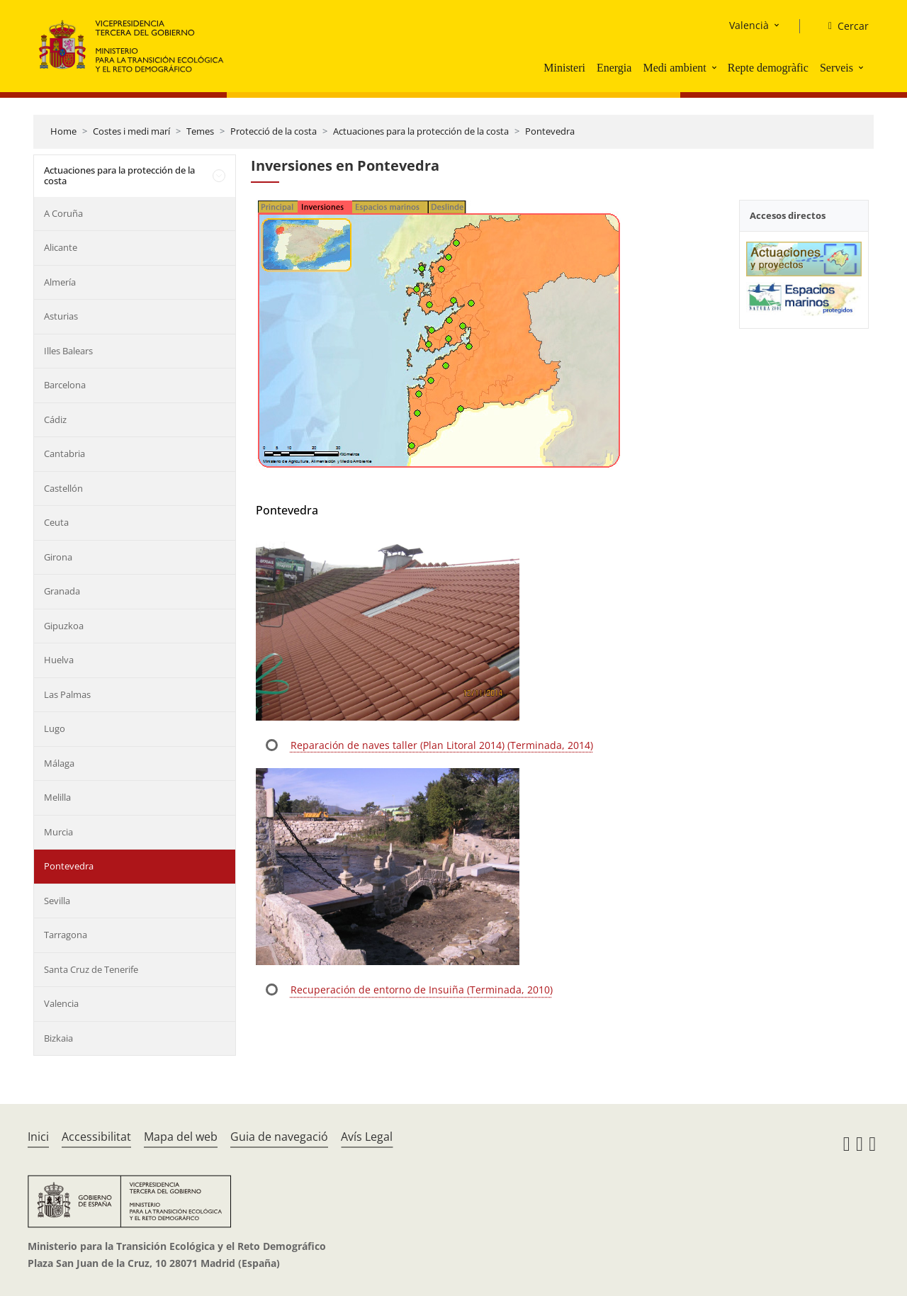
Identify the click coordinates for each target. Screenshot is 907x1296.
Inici (38, 1136)
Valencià (749, 25)
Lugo (54, 728)
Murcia (58, 832)
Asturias (61, 316)
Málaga (59, 763)
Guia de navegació (279, 1136)
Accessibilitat (96, 1136)
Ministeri (564, 68)
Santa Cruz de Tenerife (91, 969)
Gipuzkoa (64, 625)
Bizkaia (58, 1038)
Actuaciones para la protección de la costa (421, 131)
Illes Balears (68, 350)
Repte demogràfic (768, 68)
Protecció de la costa (273, 131)
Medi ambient (674, 68)
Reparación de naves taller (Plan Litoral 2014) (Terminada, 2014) (442, 745)
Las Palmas (67, 694)
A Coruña (63, 213)
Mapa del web (181, 1136)
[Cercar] (843, 26)
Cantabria (64, 453)
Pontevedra (550, 131)
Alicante (60, 247)
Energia (614, 68)
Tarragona (65, 934)
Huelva (59, 659)
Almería (60, 282)
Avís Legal (367, 1136)
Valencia (61, 1003)
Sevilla (57, 900)
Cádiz (55, 419)
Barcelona (65, 384)
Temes (200, 131)
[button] (715, 67)
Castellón (63, 488)
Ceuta (56, 522)
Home (63, 131)
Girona (58, 557)
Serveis (836, 68)
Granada (62, 591)
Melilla (57, 797)
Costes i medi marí (131, 131)
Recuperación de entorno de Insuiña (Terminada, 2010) (422, 989)
